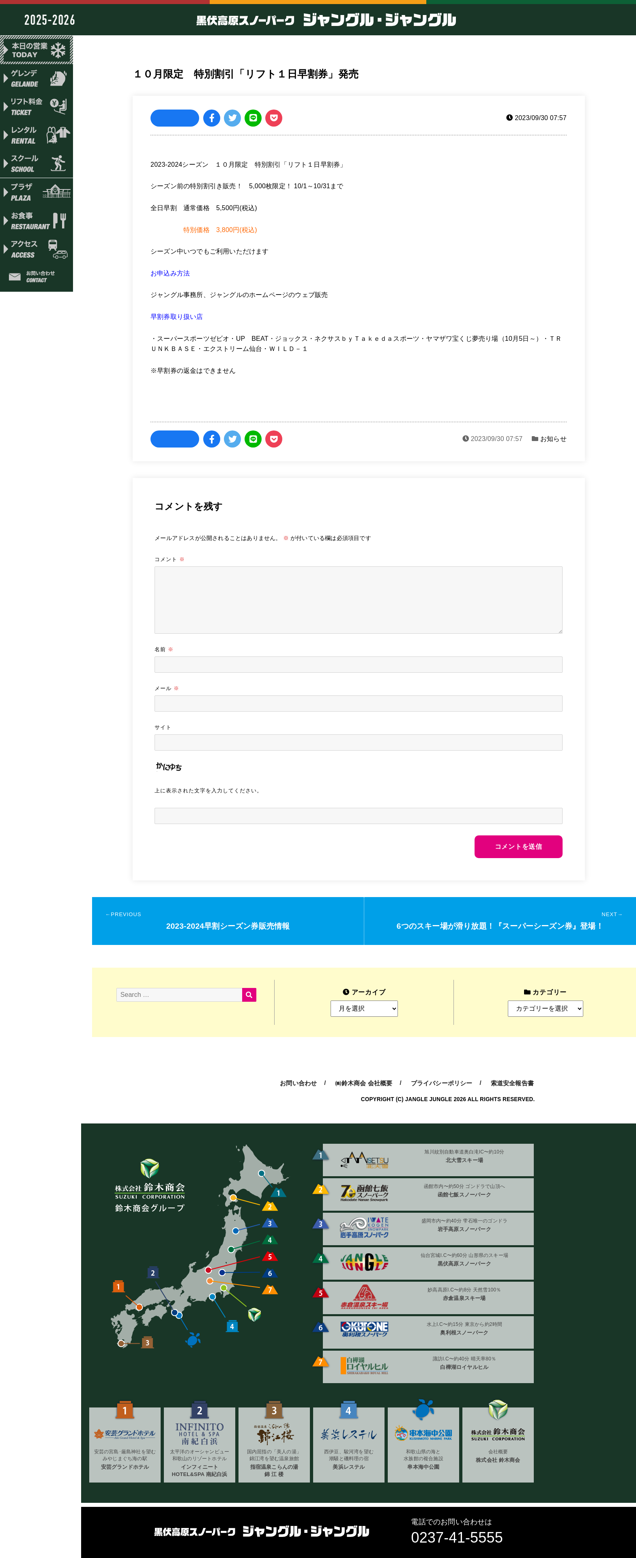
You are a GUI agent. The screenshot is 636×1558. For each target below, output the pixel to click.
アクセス (36, 251)
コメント (170, 559)
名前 (164, 649)
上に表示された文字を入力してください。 (208, 790)
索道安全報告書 (512, 1083)
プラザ (36, 194)
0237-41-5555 (457, 1537)
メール (167, 688)
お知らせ (553, 438)
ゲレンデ (36, 79)
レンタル (36, 136)
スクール (36, 165)
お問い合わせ (36, 280)
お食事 (36, 223)
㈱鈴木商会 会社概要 (363, 1083)
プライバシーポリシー (442, 1083)
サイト (163, 727)
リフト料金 (36, 107)
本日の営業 (36, 50)
